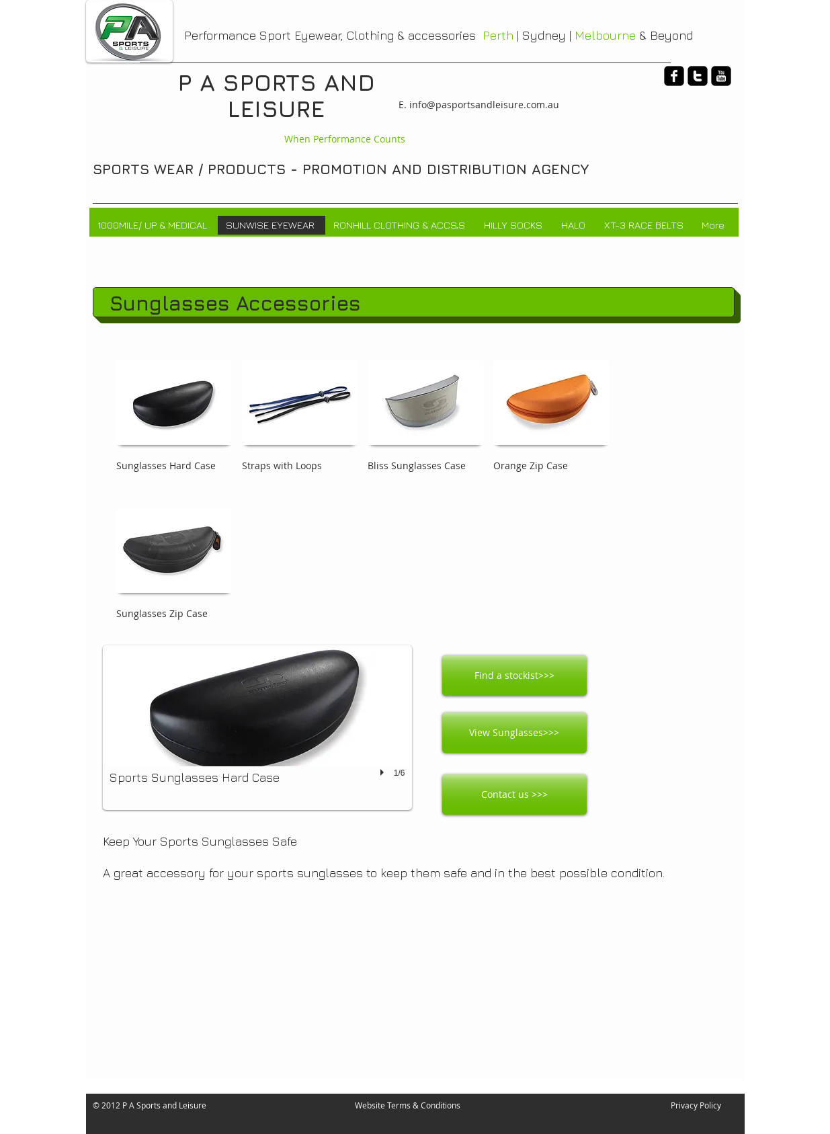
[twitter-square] (698, 76)
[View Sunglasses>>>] (514, 733)
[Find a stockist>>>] (514, 675)
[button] (257, 727)
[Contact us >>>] (514, 794)
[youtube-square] (721, 76)
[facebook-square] (674, 76)
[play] (383, 773)
